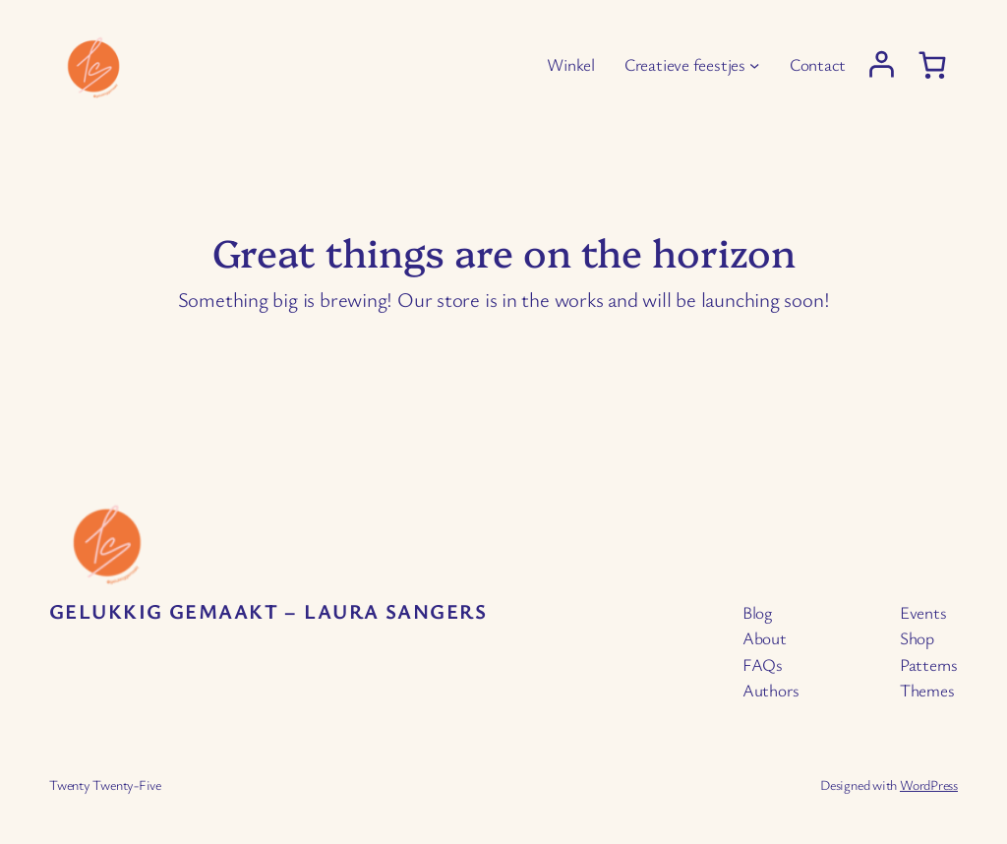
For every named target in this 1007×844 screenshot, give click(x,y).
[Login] (882, 64)
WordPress (929, 784)
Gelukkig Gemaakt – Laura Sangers (268, 611)
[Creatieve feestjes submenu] (754, 65)
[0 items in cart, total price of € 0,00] (932, 65)
